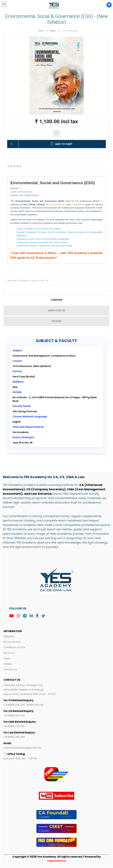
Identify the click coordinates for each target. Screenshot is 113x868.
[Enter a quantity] (10, 144)
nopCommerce (56, 860)
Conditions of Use (14, 647)
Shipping (9, 636)
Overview (56, 300)
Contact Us (10, 669)
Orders (8, 664)
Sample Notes (56, 310)
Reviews (56, 321)
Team (7, 658)
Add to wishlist (56, 133)
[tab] (56, 300)
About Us (9, 652)
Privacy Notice (12, 641)
